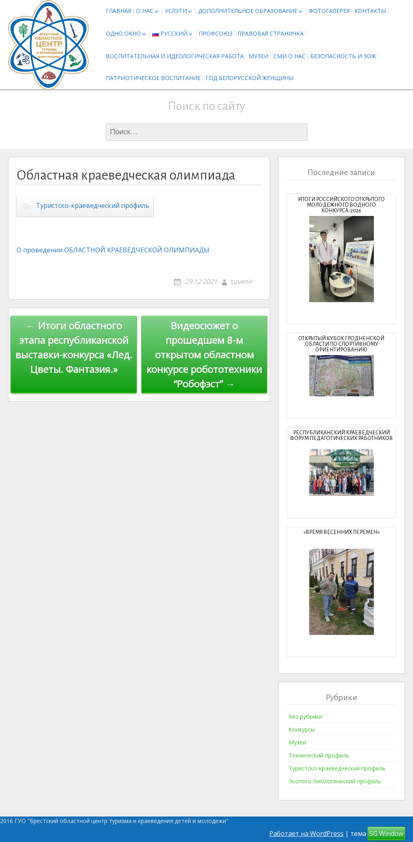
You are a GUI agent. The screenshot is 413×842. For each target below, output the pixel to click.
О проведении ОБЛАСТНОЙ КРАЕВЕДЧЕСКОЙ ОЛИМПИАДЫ (113, 249)
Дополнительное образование (248, 11)
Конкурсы (302, 729)
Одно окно (123, 33)
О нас (144, 11)
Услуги (176, 11)
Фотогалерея (329, 11)
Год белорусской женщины (249, 78)
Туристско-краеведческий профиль (92, 205)
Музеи (258, 56)
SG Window (386, 833)
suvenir (241, 281)
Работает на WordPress (306, 833)
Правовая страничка (270, 33)
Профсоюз (216, 33)
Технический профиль (319, 755)
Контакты (370, 11)
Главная (118, 11)
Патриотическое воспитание (153, 78)
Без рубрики (305, 716)
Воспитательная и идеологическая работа (175, 56)
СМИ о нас (289, 56)
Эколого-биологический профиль (335, 781)
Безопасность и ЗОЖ (343, 56)
